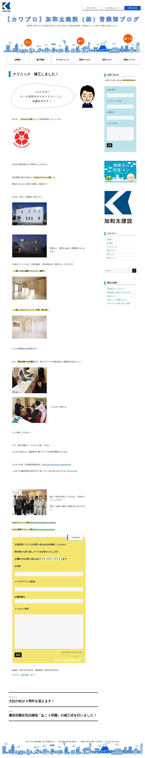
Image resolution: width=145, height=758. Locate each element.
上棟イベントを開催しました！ (117, 300)
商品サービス (84, 60)
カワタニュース (62, 60)
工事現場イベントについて (116, 289)
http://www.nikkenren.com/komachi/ (56, 465)
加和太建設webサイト (113, 8)
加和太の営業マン (92, 8)
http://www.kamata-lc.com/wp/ (42, 523)
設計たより (107, 60)
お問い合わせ (132, 8)
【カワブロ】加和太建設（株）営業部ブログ (72, 19)
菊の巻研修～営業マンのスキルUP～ (119, 292)
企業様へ (18, 60)
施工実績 (40, 60)
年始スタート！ (112, 296)
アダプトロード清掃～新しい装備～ (119, 303)
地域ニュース (129, 60)
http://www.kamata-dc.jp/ (44, 529)
